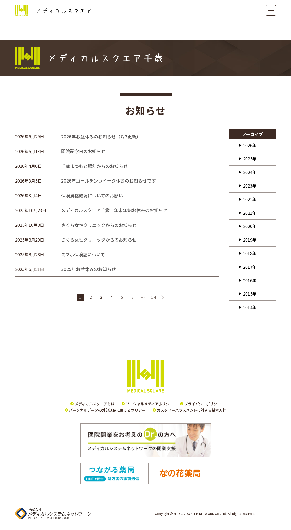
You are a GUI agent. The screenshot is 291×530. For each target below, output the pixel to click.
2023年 (250, 186)
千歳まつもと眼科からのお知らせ (94, 166)
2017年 (250, 267)
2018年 (250, 253)
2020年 (250, 226)
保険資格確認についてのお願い (92, 195)
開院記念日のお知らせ (83, 151)
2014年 (250, 307)
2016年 (250, 280)
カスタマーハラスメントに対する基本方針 (191, 410)
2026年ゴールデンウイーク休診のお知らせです (108, 180)
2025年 (250, 158)
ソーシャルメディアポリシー (149, 403)
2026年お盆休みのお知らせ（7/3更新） (102, 136)
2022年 (250, 199)
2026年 (250, 145)
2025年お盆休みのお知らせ (88, 269)
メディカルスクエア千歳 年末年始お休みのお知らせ (114, 210)
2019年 (250, 240)
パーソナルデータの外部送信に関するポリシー (107, 410)
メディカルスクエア (53, 10)
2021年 (250, 213)
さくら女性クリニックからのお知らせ (98, 225)
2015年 (250, 294)
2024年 (250, 172)
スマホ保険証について (83, 254)
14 (153, 297)
